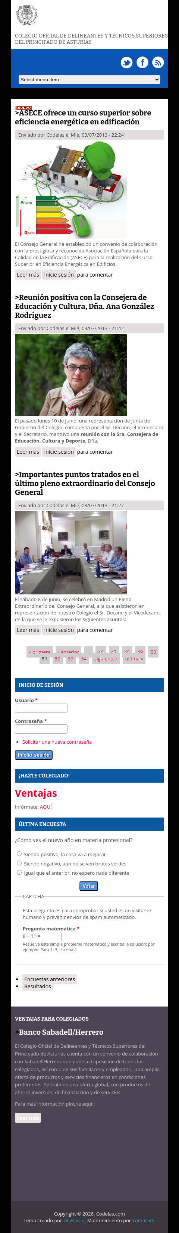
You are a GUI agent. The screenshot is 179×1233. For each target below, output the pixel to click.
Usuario (26, 700)
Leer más (29, 275)
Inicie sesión (59, 274)
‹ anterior (68, 651)
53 (71, 658)
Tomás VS (143, 1220)
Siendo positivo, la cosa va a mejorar (65, 854)
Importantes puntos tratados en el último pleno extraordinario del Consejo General (85, 483)
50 (153, 651)
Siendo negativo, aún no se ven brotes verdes (75, 863)
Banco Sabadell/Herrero (61, 1032)
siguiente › (105, 658)
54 (84, 658)
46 (101, 651)
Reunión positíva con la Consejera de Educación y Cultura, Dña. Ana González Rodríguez (84, 306)
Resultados (37, 986)
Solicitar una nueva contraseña (57, 741)
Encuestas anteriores (49, 979)
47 (114, 651)
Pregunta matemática (51, 928)
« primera (39, 651)
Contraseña (31, 721)
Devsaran (74, 1220)
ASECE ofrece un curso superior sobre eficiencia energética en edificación (83, 117)
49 (140, 651)
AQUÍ (45, 806)
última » (134, 658)
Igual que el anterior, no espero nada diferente (76, 873)
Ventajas (36, 793)
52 (57, 658)
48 (127, 651)
